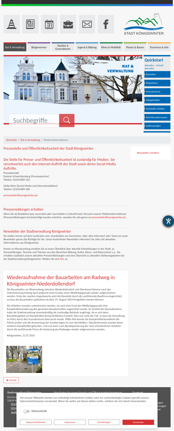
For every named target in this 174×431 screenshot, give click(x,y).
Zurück (11, 381)
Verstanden (138, 422)
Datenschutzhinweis (35, 422)
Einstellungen (104, 422)
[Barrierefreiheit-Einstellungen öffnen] (168, 221)
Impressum (70, 422)
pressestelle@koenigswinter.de (21, 195)
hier (62, 259)
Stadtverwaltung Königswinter (24, 392)
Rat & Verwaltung (30, 140)
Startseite (11, 140)
